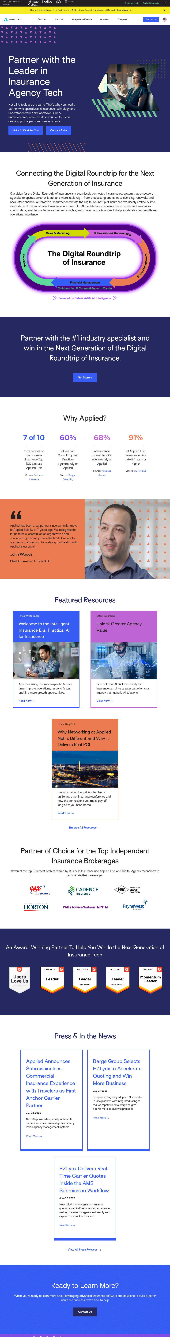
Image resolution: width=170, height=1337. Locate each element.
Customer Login (132, 3)
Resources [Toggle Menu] (105, 19)
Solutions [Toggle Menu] (42, 19)
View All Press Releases (85, 1265)
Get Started (85, 377)
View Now (105, 701)
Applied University (151, 3)
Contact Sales (58, 130)
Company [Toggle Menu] (122, 19)
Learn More (125, 10)
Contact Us (151, 19)
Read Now (28, 701)
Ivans (22, 19)
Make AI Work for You (25, 130)
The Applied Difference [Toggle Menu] (81, 19)
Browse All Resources (85, 828)
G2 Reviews (140, 471)
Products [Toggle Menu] (59, 19)
